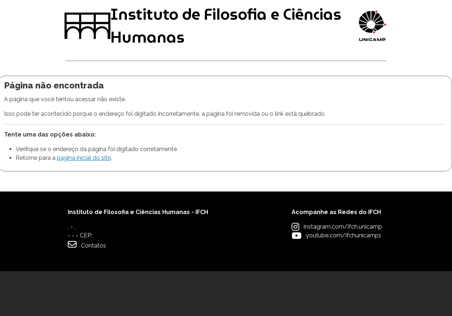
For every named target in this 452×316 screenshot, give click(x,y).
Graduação (88, 94)
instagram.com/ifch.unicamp (343, 271)
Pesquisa (219, 94)
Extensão (272, 94)
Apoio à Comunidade (346, 94)
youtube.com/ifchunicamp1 (343, 280)
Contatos (87, 289)
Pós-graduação (155, 94)
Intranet (224, 11)
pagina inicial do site (84, 202)
